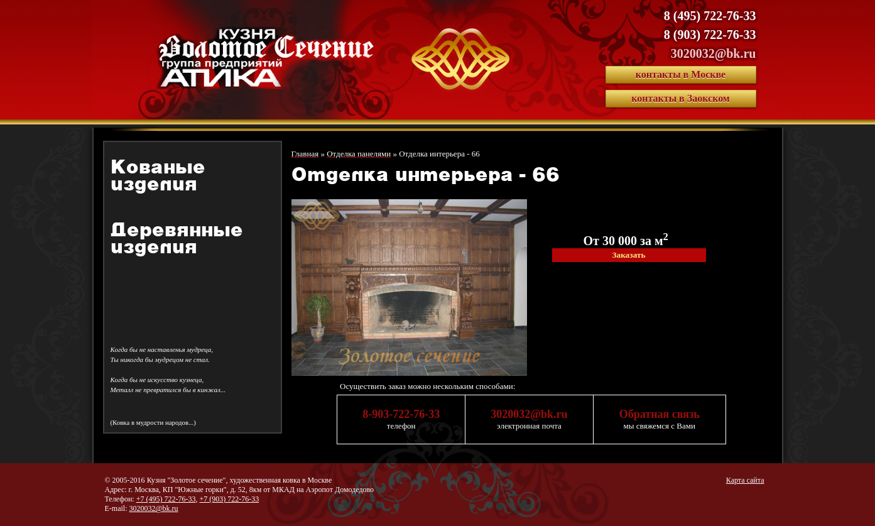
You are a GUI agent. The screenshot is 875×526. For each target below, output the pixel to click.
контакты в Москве (681, 74)
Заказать (628, 255)
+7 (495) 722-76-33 (166, 499)
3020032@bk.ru (713, 53)
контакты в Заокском (680, 98)
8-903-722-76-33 (401, 414)
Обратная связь (659, 414)
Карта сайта (745, 480)
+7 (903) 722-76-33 (229, 499)
